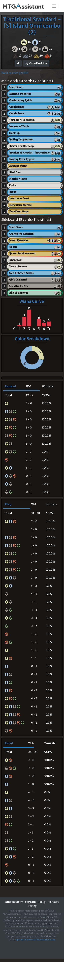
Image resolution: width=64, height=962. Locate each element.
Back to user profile (14, 72)
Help (42, 901)
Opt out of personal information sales (35, 939)
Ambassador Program (20, 901)
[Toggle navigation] (54, 6)
